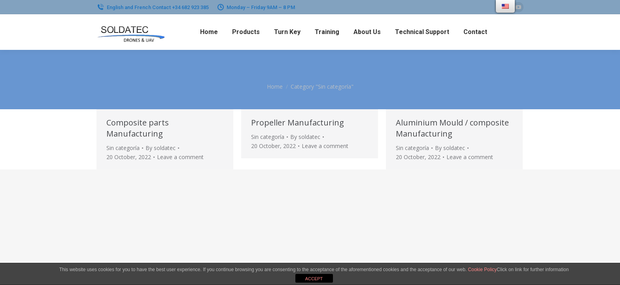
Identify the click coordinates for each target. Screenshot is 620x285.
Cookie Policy (482, 269)
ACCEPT (314, 278)
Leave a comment (180, 157)
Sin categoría (123, 148)
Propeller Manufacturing (297, 122)
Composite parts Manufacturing (137, 128)
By (161, 148)
